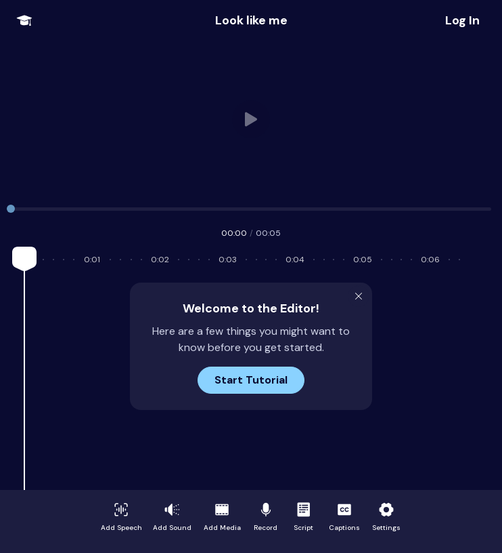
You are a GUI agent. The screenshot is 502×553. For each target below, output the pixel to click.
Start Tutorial (251, 380)
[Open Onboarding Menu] (24, 20)
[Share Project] (462, 20)
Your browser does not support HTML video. (251, 119)
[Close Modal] (358, 296)
